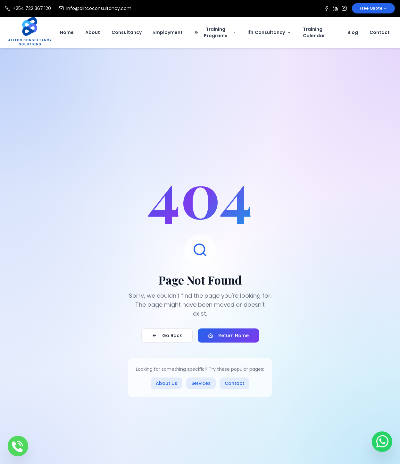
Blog (352, 32)
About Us (166, 383)
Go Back (167, 335)
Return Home (228, 335)
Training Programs (215, 32)
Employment (168, 32)
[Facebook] (326, 8)
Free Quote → (373, 8)
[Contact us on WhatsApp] (382, 443)
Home (67, 32)
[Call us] (18, 446)
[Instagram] (344, 8)
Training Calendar (314, 32)
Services (201, 383)
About (92, 32)
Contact (380, 32)
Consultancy (127, 32)
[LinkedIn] (335, 8)
